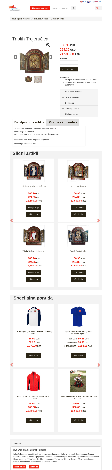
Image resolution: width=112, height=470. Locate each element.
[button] (11, 220)
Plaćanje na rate (70, 114)
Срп (98, 2)
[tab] (79, 91)
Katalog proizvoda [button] (40, 8)
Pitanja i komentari (63, 122)
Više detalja (33, 214)
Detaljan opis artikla (29, 122)
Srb (83, 2)
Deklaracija (68, 103)
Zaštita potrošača (70, 109)
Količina (63, 58)
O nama (17, 443)
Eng (90, 2)
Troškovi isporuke (70, 97)
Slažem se (34, 467)
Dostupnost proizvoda (72, 92)
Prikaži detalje (19, 467)
